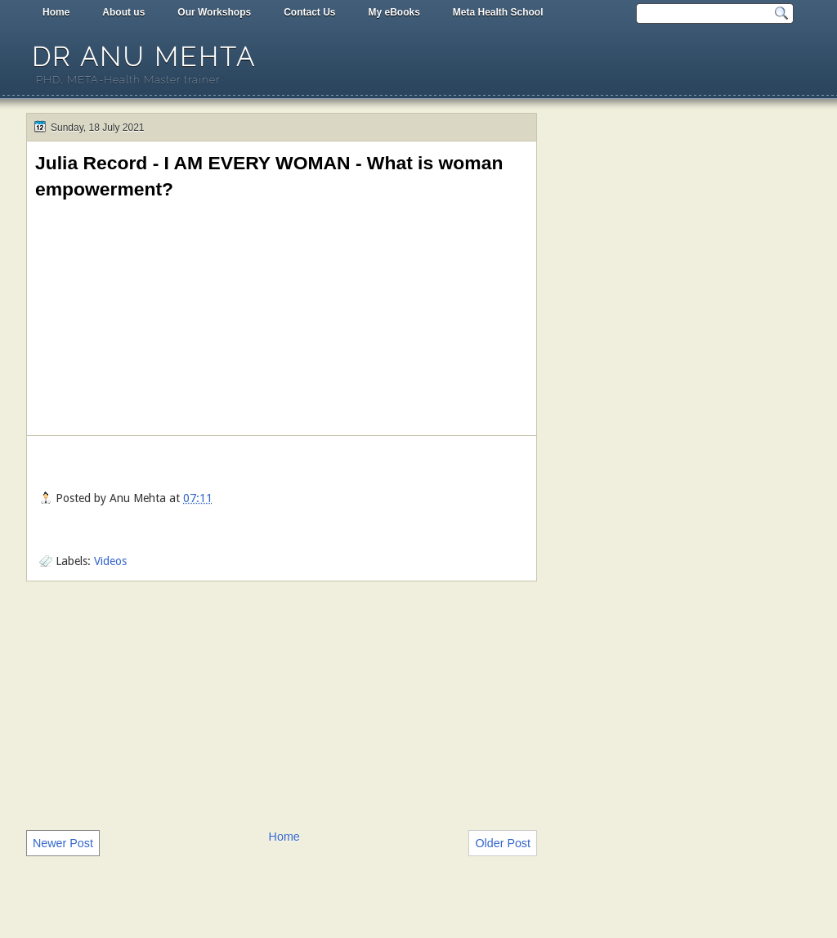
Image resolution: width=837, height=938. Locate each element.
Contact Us (309, 12)
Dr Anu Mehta (144, 57)
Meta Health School (498, 12)
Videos (110, 561)
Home (56, 12)
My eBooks (393, 12)
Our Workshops (214, 12)
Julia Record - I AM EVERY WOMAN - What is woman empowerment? (269, 176)
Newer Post (63, 843)
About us (123, 12)
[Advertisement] (281, 704)
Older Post (502, 843)
